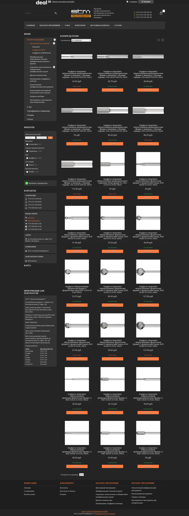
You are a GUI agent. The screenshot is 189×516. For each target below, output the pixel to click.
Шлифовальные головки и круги (109, 491)
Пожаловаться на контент (105, 514)
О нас (67, 25)
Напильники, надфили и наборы (109, 503)
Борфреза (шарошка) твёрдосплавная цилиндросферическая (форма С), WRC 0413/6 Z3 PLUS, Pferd (148, 397)
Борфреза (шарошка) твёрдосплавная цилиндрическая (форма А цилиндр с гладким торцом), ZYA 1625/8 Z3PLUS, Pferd (77, 182)
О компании (29, 491)
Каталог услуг (29, 494)
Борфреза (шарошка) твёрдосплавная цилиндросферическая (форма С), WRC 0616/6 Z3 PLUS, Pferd (77, 451)
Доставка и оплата (100, 25)
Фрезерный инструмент (40, 43)
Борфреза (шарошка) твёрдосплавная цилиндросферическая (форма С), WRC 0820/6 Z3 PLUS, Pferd (112, 451)
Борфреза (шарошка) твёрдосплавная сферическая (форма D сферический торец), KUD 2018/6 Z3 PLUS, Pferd (148, 289)
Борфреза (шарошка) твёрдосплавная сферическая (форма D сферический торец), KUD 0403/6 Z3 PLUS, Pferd (148, 182)
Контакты (80, 25)
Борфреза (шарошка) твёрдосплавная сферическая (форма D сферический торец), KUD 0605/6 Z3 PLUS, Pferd (76, 236)
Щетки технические (38, 75)
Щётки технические (104, 500)
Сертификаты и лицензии (38, 111)
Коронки (36, 47)
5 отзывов (133, 2)
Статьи (118, 25)
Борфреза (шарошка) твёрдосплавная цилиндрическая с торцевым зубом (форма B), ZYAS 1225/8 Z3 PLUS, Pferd (112, 182)
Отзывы (30, 115)
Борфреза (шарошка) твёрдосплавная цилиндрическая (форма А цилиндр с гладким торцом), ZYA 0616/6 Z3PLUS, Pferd (148, 74)
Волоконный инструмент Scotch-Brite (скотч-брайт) (40, 91)
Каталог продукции (50, 25)
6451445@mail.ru (34, 221)
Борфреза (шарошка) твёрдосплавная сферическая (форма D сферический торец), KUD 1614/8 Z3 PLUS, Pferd (112, 343)
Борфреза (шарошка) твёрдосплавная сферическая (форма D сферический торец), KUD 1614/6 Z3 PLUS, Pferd (112, 289)
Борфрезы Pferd (38, 50)
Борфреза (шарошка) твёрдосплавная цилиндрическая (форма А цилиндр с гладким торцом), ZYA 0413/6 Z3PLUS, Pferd (112, 74)
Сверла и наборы (37, 96)
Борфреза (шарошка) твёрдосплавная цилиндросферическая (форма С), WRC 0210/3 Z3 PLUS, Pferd (77, 397)
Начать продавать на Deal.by (63, 2)
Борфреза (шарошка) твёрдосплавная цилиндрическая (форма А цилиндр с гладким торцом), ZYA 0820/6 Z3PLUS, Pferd (77, 128)
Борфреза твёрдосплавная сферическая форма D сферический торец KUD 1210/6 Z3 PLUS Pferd (77, 289)
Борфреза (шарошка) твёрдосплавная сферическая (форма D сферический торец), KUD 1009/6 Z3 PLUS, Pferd (148, 236)
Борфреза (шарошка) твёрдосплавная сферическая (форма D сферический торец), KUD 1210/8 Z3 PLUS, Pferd (76, 343)
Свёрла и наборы (139, 497)
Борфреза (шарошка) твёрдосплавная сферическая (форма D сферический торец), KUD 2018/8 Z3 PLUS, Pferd (148, 343)
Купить (78, 90)
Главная (30, 25)
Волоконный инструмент (142, 494)
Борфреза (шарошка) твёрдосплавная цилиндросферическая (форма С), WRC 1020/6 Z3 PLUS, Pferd (148, 451)
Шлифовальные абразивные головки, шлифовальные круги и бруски (39, 60)
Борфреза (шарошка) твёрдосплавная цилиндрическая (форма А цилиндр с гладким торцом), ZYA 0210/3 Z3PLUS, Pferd (77, 74)
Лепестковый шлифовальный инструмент (41, 86)
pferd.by (31, 218)
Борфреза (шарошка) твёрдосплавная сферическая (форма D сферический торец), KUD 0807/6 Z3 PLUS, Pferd (112, 236)
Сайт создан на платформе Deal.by (94, 511)
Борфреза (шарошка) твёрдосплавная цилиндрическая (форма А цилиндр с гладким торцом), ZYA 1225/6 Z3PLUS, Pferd (112, 128)
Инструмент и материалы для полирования (41, 101)
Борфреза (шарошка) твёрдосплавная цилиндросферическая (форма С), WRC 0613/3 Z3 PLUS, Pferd (112, 397)
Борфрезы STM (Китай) (41, 53)
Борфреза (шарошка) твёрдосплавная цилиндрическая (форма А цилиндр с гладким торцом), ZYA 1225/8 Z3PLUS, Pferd (148, 128)
